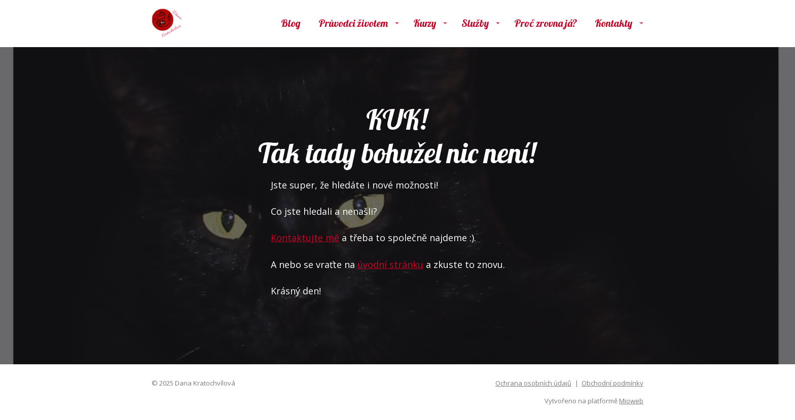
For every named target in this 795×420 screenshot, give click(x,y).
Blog (291, 23)
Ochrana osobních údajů (533, 383)
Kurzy (424, 23)
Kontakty (613, 23)
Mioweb (631, 400)
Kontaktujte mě (305, 238)
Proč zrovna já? (545, 23)
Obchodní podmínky (612, 383)
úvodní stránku (390, 264)
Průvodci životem (353, 23)
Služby (475, 23)
